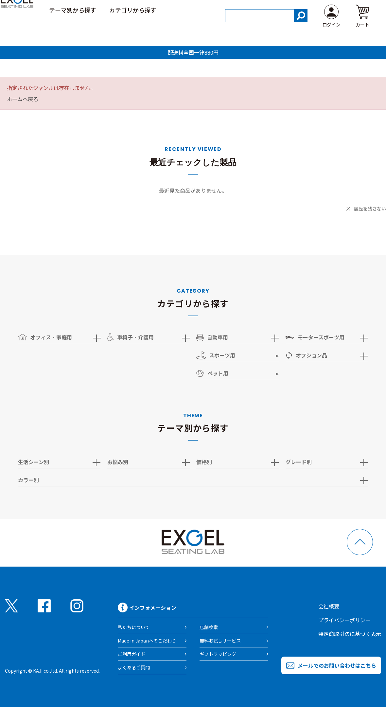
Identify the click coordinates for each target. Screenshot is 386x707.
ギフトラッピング (218, 654)
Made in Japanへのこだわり (147, 640)
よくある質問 (354, 9)
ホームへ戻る (22, 99)
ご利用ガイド (309, 9)
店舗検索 (209, 627)
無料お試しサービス (220, 640)
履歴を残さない (370, 208)
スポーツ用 (215, 355)
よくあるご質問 (134, 667)
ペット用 (212, 373)
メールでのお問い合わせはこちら (337, 665)
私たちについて (134, 627)
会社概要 (328, 606)
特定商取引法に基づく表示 (349, 634)
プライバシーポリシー (344, 620)
